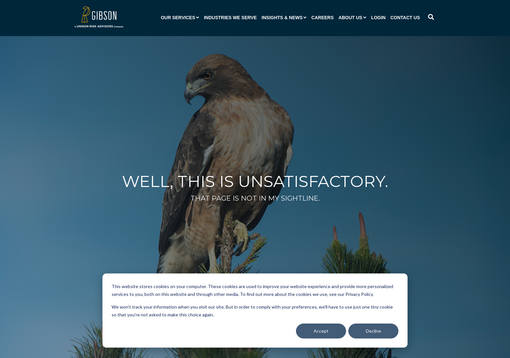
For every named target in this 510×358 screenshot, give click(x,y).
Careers (322, 17)
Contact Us (405, 17)
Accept (321, 331)
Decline (373, 331)
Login (378, 17)
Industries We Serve (230, 17)
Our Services (178, 17)
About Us (350, 17)
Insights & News (282, 17)
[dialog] (255, 310)
